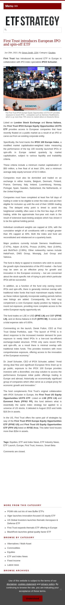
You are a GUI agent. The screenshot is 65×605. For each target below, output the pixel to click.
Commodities (13, 548)
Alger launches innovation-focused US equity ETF (31, 516)
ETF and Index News (29, 442)
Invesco (39, 445)
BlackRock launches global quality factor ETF (29, 532)
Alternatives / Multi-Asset (19, 543)
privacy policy (47, 584)
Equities (52, 53)
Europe (20, 445)
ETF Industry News (49, 442)
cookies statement (27, 584)
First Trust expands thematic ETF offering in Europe (32, 528)
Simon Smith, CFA (30, 53)
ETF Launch (9, 445)
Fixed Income (13, 560)
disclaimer (12, 584)
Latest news (13, 565)
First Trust (29, 445)
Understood (32, 598)
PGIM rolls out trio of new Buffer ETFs (25, 511)
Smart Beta (50, 445)
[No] (60, 589)
